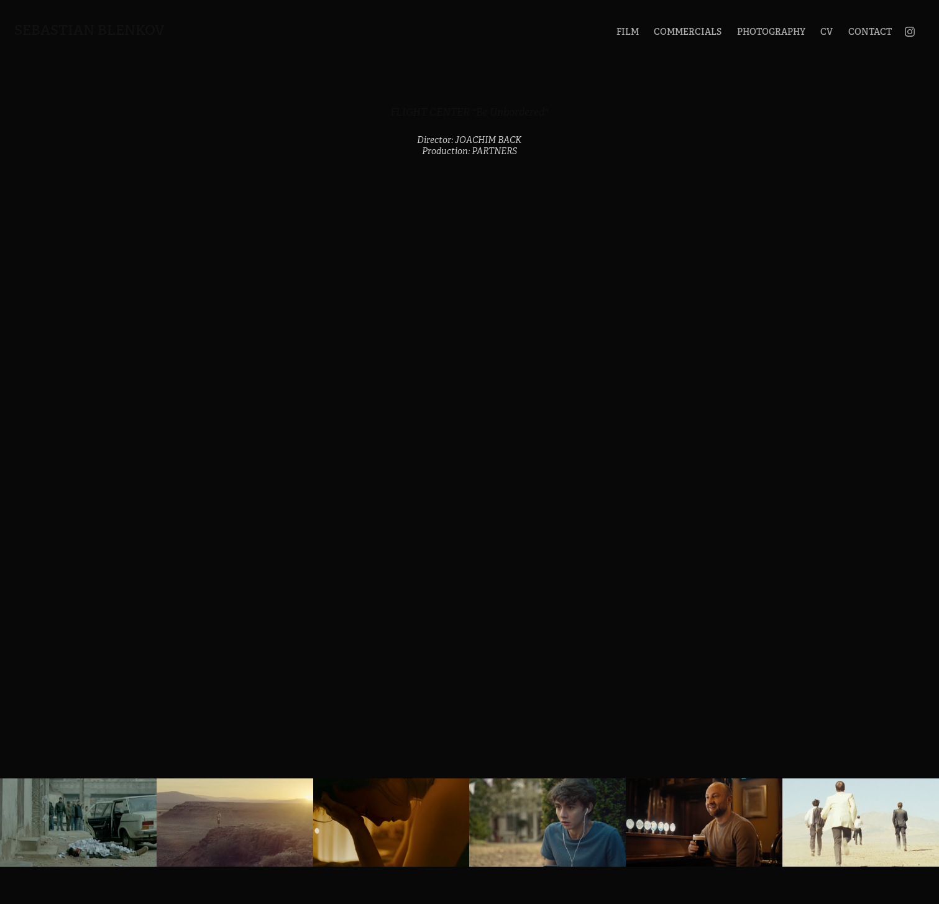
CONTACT (870, 31)
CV (826, 31)
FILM (627, 31)
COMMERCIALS (687, 31)
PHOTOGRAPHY (771, 31)
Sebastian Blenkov (89, 30)
